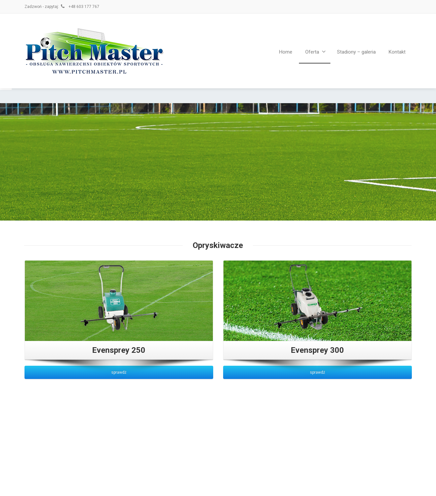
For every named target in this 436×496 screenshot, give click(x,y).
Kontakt (397, 52)
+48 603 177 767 (79, 6)
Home (285, 52)
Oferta (315, 52)
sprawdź (118, 372)
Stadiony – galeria (356, 52)
